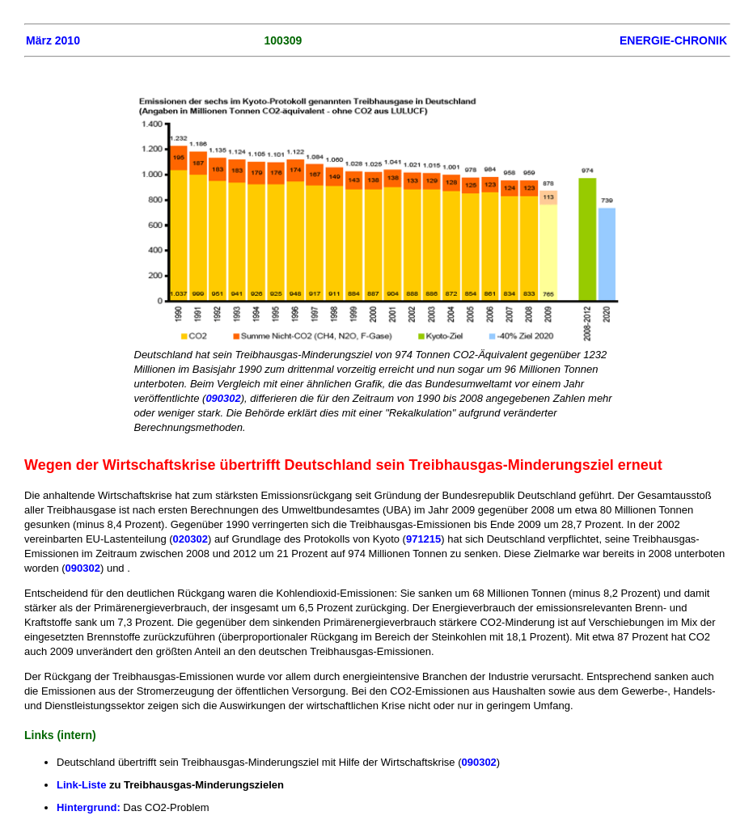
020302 (190, 539)
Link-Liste (81, 785)
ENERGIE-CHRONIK (673, 40)
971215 (423, 539)
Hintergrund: (89, 807)
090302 (222, 398)
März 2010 (53, 40)
